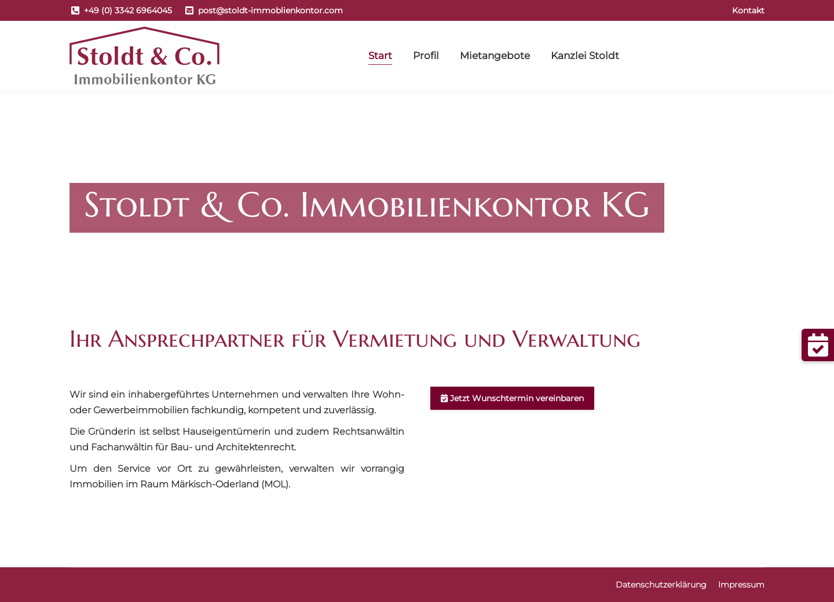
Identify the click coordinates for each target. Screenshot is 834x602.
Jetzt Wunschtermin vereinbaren (512, 398)
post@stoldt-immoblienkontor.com (270, 10)
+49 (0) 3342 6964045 (128, 10)
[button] (818, 345)
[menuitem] (748, 10)
